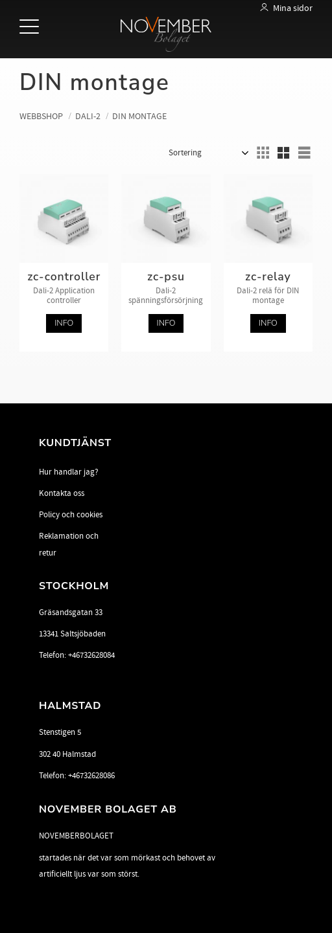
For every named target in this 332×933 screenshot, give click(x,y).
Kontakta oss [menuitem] (61, 493)
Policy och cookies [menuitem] (70, 515)
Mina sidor (293, 8)
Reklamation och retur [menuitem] (69, 544)
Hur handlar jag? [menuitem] (69, 472)
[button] (30, 27)
